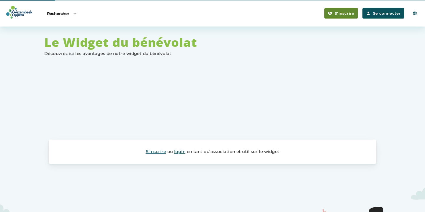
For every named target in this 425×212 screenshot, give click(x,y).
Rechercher (62, 13)
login (179, 151)
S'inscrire (341, 13)
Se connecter (383, 13)
